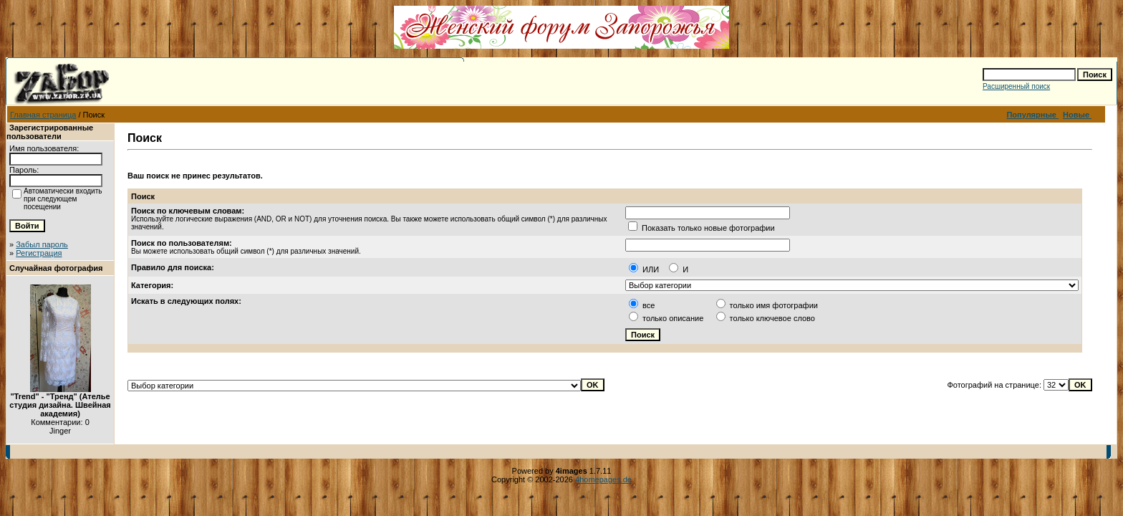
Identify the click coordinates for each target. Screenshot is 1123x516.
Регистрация (39, 253)
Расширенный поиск (1016, 86)
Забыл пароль (42, 244)
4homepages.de (603, 479)
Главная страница (43, 114)
